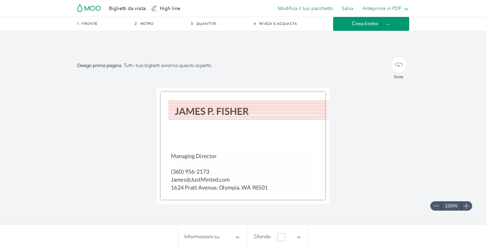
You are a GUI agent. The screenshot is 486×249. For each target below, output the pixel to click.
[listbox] (383, 8)
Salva (347, 8)
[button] (105, 24)
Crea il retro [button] (365, 23)
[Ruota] (399, 64)
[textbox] (243, 163)
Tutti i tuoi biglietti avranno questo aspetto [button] (167, 65)
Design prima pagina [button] (99, 65)
